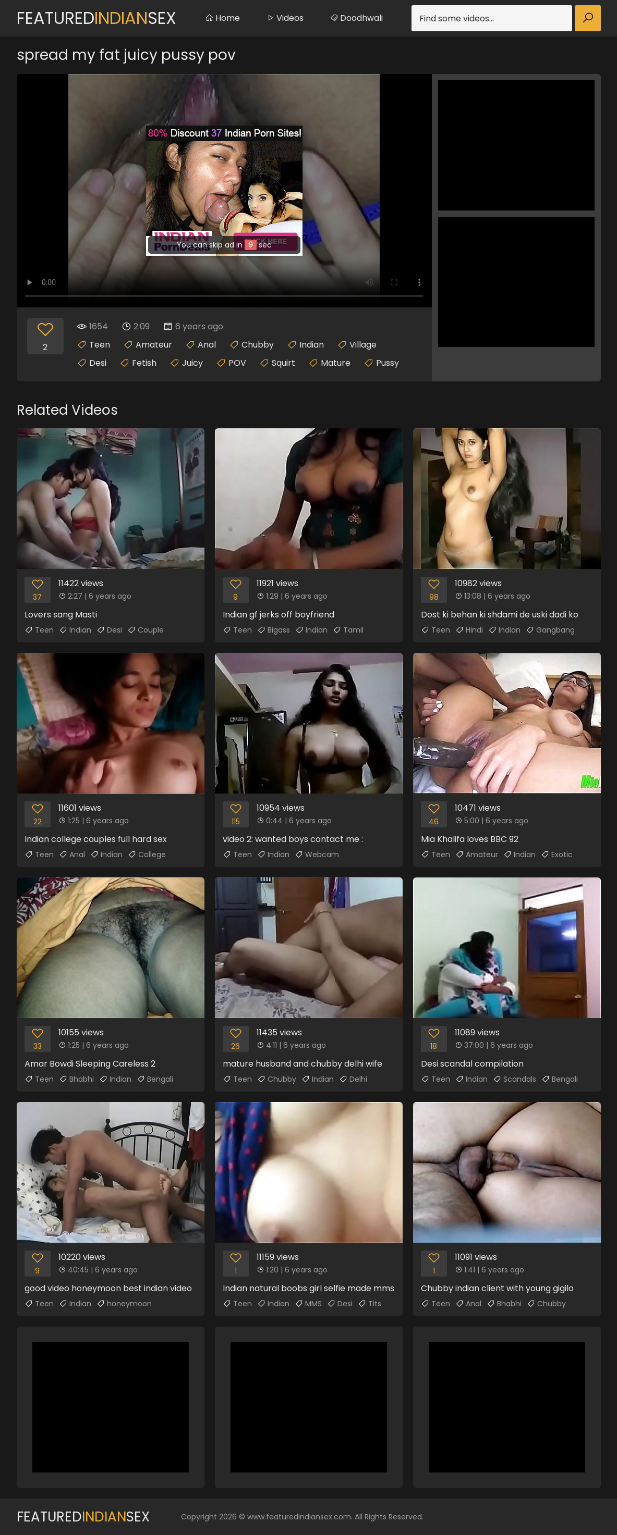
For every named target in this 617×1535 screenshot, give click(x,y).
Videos (285, 18)
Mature (335, 363)
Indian (311, 345)
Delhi (353, 1079)
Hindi (469, 630)
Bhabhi (76, 1079)
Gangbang (550, 630)
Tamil (348, 630)
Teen (99, 345)
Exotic (557, 854)
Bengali (155, 1079)
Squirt (283, 363)
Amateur (154, 345)
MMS (308, 1303)
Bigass (273, 630)
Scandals (514, 1079)
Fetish (144, 363)
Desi (97, 363)
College (147, 854)
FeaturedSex (96, 18)
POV (237, 363)
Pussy (387, 363)
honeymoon (124, 1303)
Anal (207, 345)
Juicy (192, 363)
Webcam (317, 854)
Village (363, 345)
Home (222, 18)
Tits (369, 1303)
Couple (145, 630)
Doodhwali (356, 18)
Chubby (257, 345)
